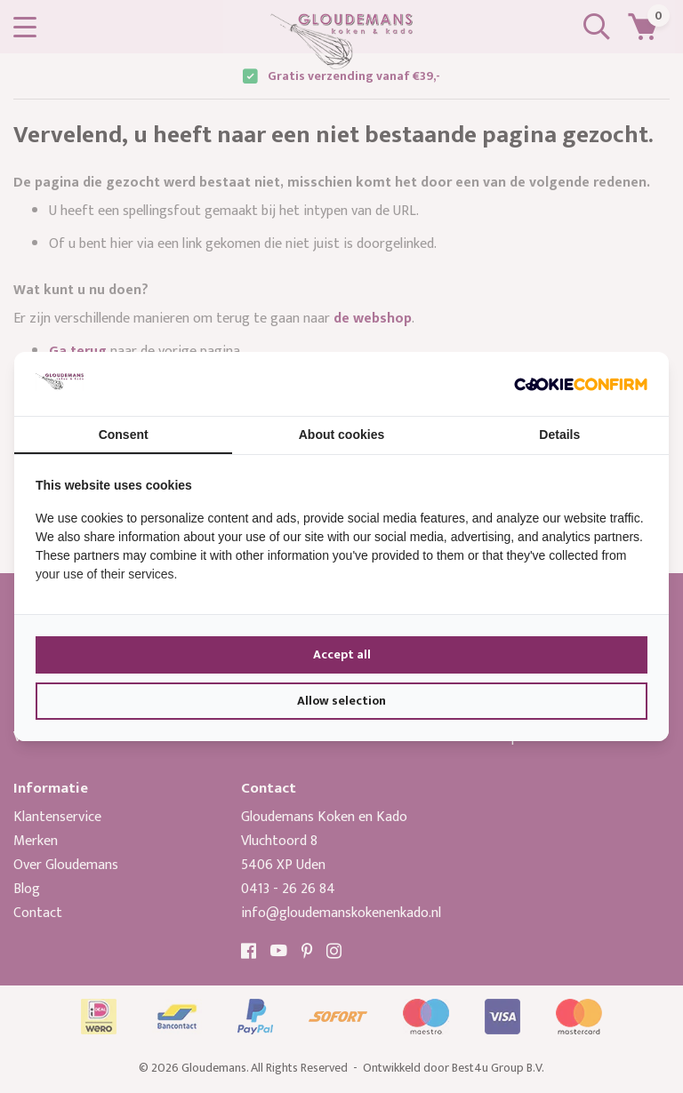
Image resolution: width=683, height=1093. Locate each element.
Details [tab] (559, 434)
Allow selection (341, 700)
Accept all (342, 654)
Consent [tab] (124, 434)
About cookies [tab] (341, 434)
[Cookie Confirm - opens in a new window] (580, 384)
